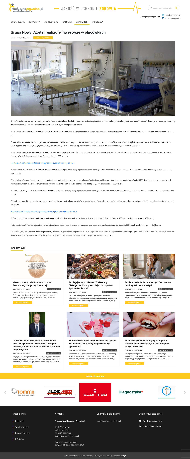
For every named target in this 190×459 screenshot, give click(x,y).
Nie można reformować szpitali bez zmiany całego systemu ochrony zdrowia (43, 163)
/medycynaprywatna (171, 15)
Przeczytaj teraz (22, 302)
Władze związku (22, 427)
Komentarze (67, 22)
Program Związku (22, 433)
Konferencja (97, 22)
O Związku (19, 439)
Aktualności (82, 22)
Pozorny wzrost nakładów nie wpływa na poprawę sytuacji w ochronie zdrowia (44, 211)
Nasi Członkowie (51, 22)
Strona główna (18, 22)
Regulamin (19, 421)
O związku (33, 22)
